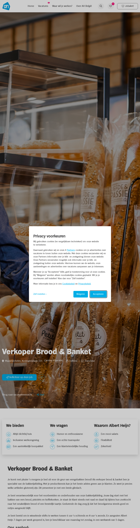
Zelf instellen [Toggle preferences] (39, 294)
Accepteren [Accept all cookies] (98, 294)
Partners (71, 250)
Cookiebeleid (68, 284)
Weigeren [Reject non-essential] (80, 294)
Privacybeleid (84, 284)
